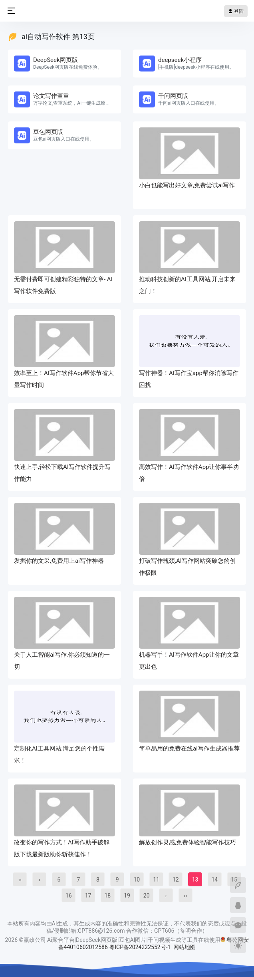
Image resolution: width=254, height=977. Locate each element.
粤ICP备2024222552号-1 (140, 947)
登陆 (236, 11)
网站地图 (184, 947)
